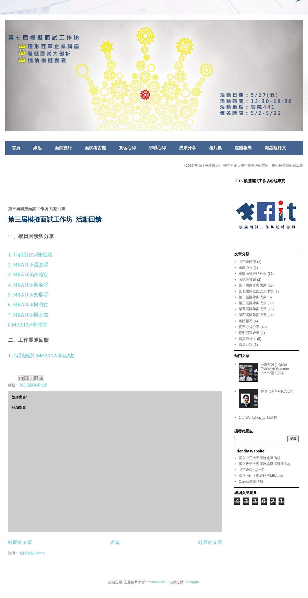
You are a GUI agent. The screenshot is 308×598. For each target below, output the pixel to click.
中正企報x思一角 (252, 470)
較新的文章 (20, 542)
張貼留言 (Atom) (32, 553)
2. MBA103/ (20, 265)
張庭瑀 (40, 265)
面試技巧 (63, 148)
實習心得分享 (249, 327)
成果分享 (187, 148)
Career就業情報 (251, 482)
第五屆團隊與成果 (252, 309)
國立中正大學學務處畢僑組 (259, 458)
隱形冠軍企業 (249, 333)
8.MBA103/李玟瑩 (27, 325)
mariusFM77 (158, 582)
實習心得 (127, 148)
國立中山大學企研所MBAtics (261, 476)
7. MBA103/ (20, 315)
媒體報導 (243, 148)
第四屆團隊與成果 (252, 315)
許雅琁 (40, 274)
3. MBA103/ (20, 274)
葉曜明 (40, 295)
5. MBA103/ (20, 295)
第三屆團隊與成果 (33, 385)
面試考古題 (95, 148)
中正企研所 (247, 262)
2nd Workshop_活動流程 (258, 417)
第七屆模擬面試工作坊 (256, 291)
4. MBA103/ (20, 285)
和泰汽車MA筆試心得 (277, 391)
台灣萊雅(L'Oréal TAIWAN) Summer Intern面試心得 (275, 369)
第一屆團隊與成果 (252, 285)
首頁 (16, 148)
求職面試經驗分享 (252, 274)
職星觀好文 (275, 148)
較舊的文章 (210, 542)
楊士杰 (40, 315)
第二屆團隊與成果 (252, 297)
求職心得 (157, 148)
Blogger (193, 582)
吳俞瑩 (40, 285)
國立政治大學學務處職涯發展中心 (265, 464)
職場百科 (246, 345)
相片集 (215, 148)
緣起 (37, 148)
